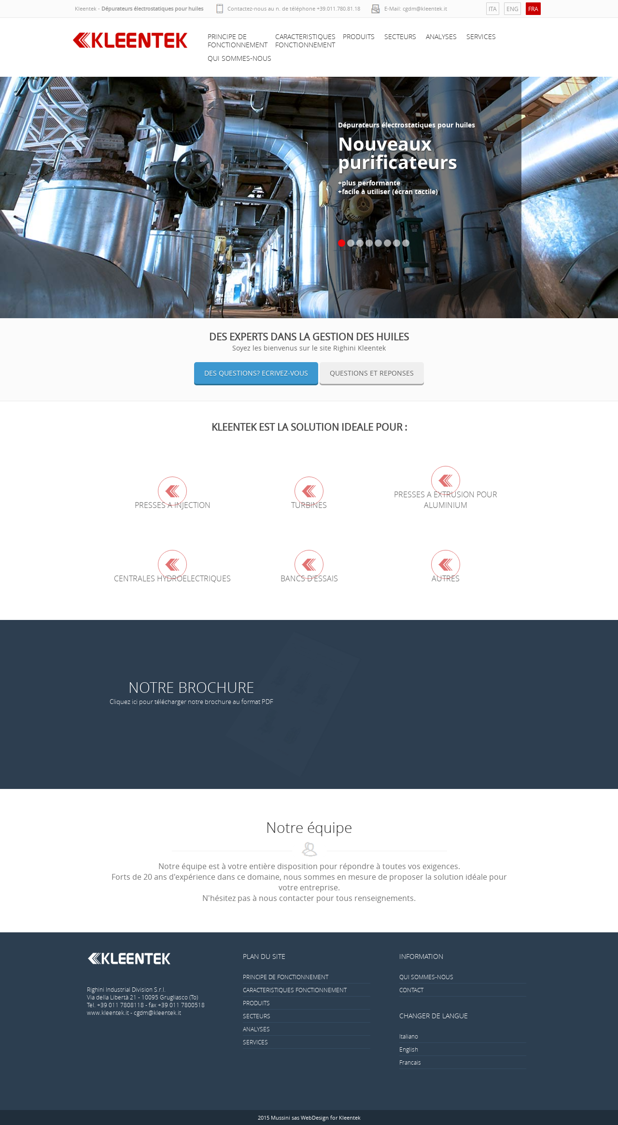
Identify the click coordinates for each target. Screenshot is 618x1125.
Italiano (408, 1036)
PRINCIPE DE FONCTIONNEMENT (237, 40)
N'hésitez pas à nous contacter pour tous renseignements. (309, 898)
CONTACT (411, 990)
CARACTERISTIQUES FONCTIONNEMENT (305, 40)
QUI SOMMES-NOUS (239, 58)
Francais (410, 1062)
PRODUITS (359, 36)
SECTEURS (400, 36)
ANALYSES (441, 36)
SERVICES (481, 36)
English (408, 1049)
